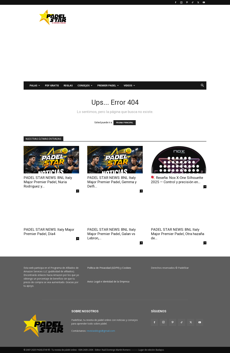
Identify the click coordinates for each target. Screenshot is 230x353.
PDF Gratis (52, 85)
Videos (129, 85)
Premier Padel (108, 85)
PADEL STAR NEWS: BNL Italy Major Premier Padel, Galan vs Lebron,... (111, 233)
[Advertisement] (144, 17)
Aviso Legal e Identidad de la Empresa (108, 281)
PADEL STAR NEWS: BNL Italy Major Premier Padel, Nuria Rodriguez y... (48, 182)
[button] (202, 85)
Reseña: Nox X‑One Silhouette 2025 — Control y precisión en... (177, 180)
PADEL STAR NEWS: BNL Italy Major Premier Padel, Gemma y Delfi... (112, 182)
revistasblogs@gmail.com (101, 330)
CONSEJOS (85, 85)
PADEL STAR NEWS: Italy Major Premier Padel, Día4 (49, 231)
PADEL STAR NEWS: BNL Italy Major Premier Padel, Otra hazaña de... (177, 233)
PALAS (35, 85)
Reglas (68, 85)
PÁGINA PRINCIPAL (124, 123)
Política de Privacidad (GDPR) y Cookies (109, 267)
